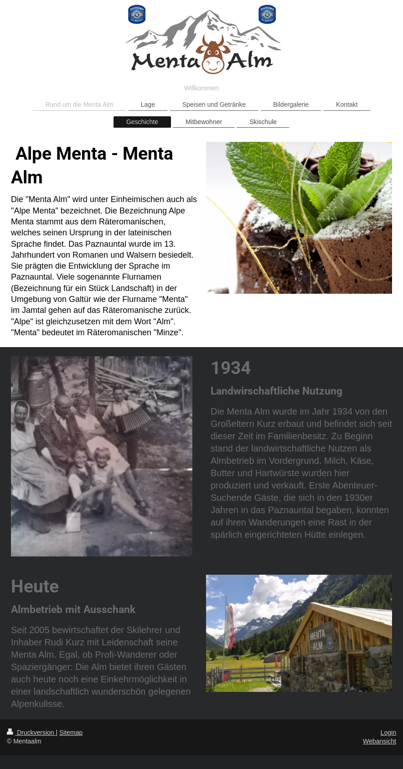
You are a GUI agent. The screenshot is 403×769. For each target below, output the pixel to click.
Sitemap (71, 732)
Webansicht (379, 741)
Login (388, 732)
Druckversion (31, 732)
